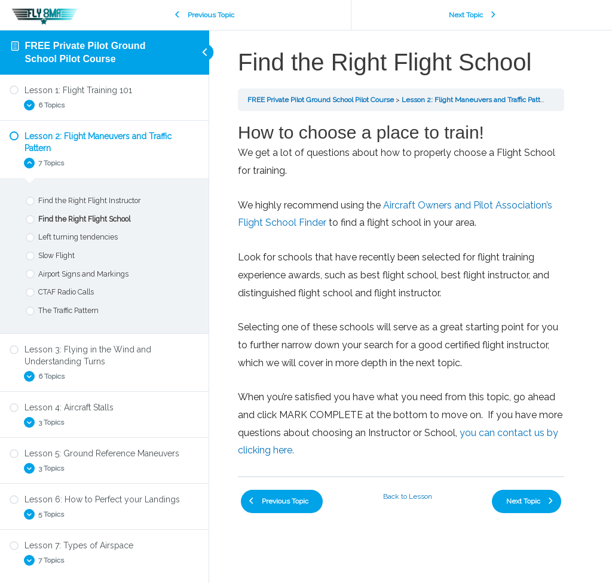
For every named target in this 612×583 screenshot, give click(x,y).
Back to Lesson (407, 496)
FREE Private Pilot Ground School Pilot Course (320, 100)
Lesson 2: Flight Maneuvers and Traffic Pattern (476, 100)
